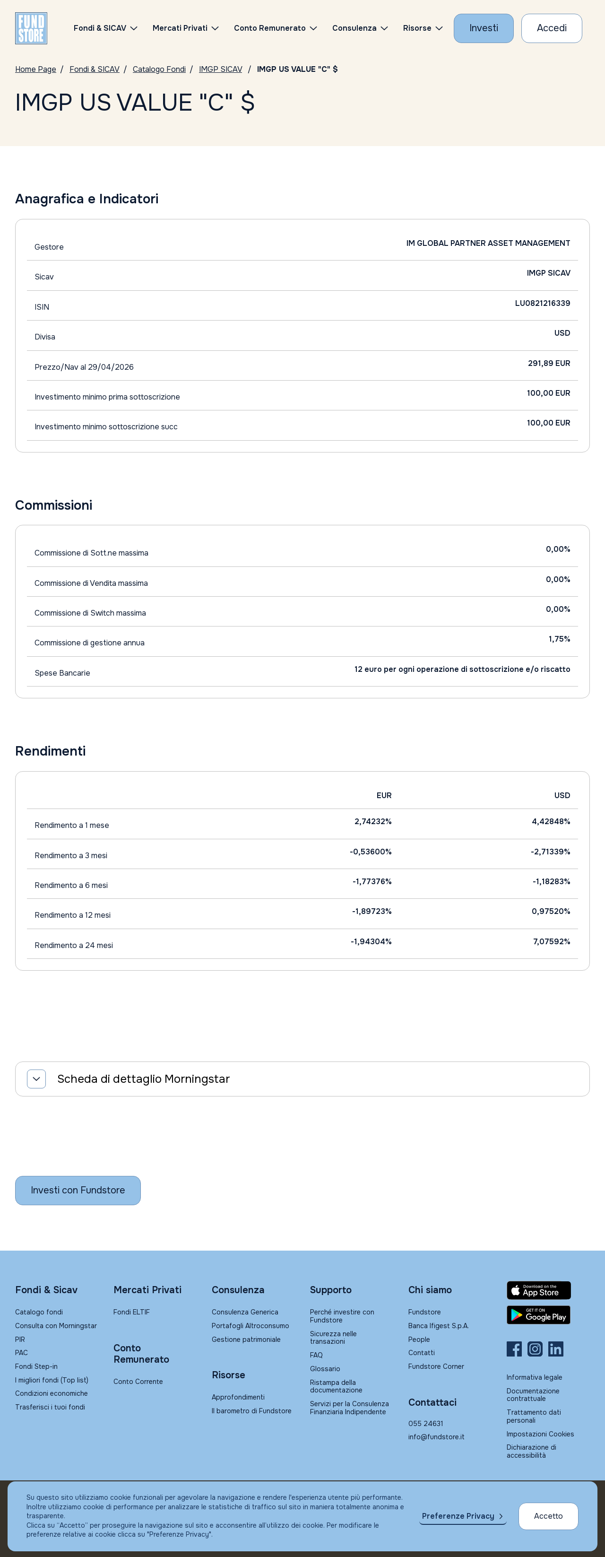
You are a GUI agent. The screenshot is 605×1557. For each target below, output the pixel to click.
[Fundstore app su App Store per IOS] (548, 1290)
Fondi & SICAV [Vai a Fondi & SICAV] (94, 69)
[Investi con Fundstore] (484, 28)
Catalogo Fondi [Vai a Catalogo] (159, 69)
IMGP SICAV (220, 69)
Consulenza (354, 28)
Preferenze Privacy (458, 1516)
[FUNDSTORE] (31, 28)
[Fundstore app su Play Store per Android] (548, 1314)
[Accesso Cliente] (551, 28)
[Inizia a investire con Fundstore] (78, 1190)
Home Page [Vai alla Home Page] (35, 69)
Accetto (548, 1516)
